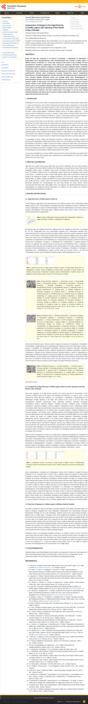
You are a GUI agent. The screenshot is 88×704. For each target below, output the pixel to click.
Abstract (73, 17)
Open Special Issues (8, 52)
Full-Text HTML (74, 22)
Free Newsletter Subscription (10, 38)
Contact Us (51, 697)
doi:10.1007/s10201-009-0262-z (51, 601)
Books (32, 13)
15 (82, 155)
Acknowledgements (7, 76)
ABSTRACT (30, 54)
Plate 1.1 (39, 281)
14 (58, 147)
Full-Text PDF (74, 19)
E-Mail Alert (6, 701)
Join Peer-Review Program (20, 701)
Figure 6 (73, 306)
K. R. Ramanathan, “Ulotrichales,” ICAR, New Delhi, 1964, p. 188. (47, 664)
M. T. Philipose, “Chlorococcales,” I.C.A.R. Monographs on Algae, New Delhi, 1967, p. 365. (53, 666)
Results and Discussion (8, 73)
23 (67, 187)
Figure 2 (60, 306)
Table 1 (76, 210)
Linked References (75, 26)
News (57, 13)
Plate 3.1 (39, 366)
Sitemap (46, 697)
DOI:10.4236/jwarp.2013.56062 (34, 21)
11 (26, 484)
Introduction (5, 68)
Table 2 (81, 395)
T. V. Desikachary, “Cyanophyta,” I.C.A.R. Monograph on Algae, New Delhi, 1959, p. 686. (53, 649)
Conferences (44, 13)
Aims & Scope (6, 25)
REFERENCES (31, 561)
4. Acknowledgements (34, 548)
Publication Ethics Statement (10, 43)
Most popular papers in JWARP (11, 41)
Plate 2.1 (39, 315)
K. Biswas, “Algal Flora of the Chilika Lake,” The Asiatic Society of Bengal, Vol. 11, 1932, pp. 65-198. (56, 603)
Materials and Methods (8, 71)
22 (59, 187)
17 (36, 187)
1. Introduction (31, 98)
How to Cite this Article (76, 28)
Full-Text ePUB (74, 24)
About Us (70, 13)
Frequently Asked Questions (10, 47)
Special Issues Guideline (9, 57)
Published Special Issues (9, 55)
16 (86, 185)
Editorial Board (6, 27)
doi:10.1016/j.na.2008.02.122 (76, 588)
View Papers (6, 23)
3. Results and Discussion (35, 193)
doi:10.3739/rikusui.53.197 (41, 634)
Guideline (5, 30)
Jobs (82, 13)
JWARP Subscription (8, 36)
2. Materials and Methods (35, 162)
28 (50, 484)
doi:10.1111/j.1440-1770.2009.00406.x (62, 595)
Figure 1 (32, 174)
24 (79, 187)
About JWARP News (8, 45)
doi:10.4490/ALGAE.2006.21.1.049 (44, 567)
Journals (19, 13)
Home (6, 13)
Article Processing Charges (10, 32)
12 (32, 484)
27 (51, 189)
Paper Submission (7, 34)
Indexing (5, 21)
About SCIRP (40, 697)
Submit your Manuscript (73, 701)
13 (46, 147)
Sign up (59, 701)
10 (30, 147)
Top (3, 62)
